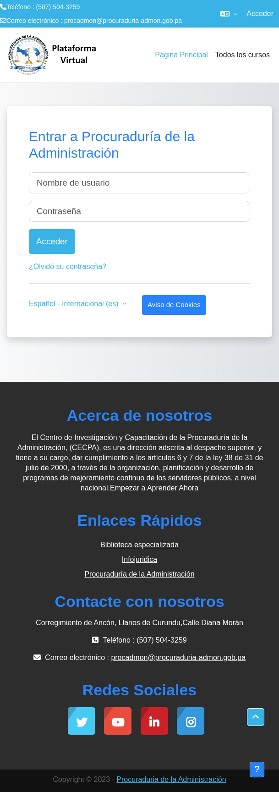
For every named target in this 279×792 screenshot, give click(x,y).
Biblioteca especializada (139, 545)
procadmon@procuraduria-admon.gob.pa (123, 20)
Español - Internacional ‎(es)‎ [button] (74, 304)
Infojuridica (139, 559)
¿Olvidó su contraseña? (67, 266)
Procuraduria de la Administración (171, 779)
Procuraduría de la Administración (139, 574)
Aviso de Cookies (174, 304)
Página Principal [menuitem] (181, 55)
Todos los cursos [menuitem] (242, 55)
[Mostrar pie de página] (257, 769)
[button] (229, 14)
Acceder (260, 13)
